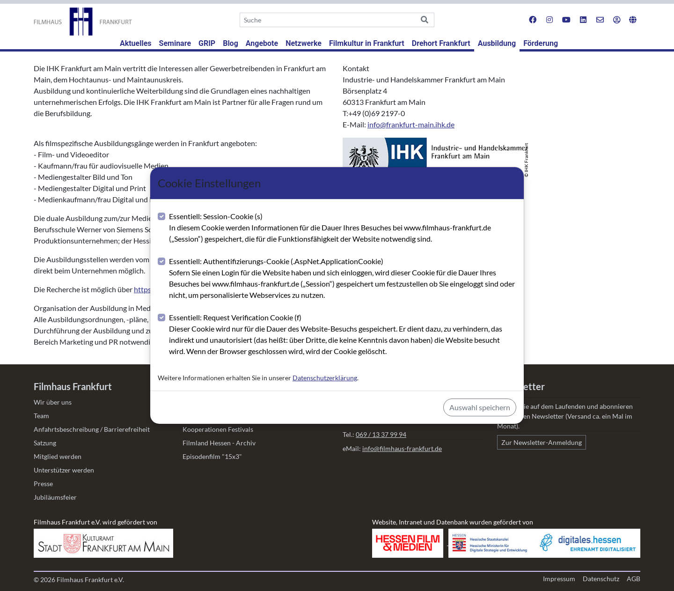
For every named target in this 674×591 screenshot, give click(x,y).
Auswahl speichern (479, 407)
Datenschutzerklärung (325, 378)
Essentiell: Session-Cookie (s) (342, 228)
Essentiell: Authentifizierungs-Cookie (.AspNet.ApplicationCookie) (342, 279)
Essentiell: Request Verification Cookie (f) (342, 335)
